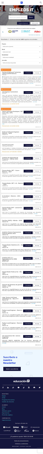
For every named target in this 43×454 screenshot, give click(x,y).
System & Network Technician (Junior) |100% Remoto (11, 72)
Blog (3, 409)
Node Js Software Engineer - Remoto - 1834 (11, 132)
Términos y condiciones (21, 443)
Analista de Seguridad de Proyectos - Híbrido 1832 (10, 158)
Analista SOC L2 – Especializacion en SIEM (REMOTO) (9, 259)
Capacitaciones (6, 420)
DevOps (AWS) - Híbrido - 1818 (12, 220)
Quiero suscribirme (12, 369)
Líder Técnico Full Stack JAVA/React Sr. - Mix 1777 (10, 298)
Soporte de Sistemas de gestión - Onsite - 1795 (12, 285)
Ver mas (37, 72)
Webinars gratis (6, 411)
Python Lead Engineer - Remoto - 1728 (12, 310)
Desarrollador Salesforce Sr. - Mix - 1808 (12, 245)
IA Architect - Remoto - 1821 (11, 196)
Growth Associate (8, 144)
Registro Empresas (23, 23)
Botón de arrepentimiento (21, 440)
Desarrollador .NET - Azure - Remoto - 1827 (11, 171)
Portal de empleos (7, 414)
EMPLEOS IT (21, 9)
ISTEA (3, 397)
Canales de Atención (8, 401)
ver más (31, 83)
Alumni (4, 407)
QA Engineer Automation (10, 92)
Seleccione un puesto (8, 46)
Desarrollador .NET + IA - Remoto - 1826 (12, 183)
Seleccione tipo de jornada (9, 62)
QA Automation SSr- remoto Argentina (11, 336)
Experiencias (5, 413)
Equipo (4, 395)
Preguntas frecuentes (8, 399)
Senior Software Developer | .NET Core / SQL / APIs (12, 112)
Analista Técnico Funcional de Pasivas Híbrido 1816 (11, 232)
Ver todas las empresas (34, 34)
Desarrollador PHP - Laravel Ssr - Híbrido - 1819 (12, 208)
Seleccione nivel (7, 52)
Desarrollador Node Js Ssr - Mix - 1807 (12, 272)
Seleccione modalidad (8, 57)
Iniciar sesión (35, 23)
